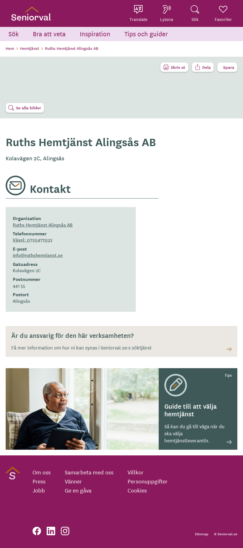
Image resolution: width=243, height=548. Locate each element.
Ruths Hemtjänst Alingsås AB (43, 224)
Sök (13, 33)
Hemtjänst (29, 48)
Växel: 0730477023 (32, 239)
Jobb (39, 490)
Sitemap (201, 533)
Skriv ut (178, 67)
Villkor (136, 472)
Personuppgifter (148, 481)
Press (39, 481)
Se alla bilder (28, 108)
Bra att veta (49, 33)
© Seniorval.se (225, 533)
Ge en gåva (78, 490)
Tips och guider (146, 33)
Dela (206, 67)
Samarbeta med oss (89, 472)
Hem (10, 48)
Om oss (42, 472)
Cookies (137, 490)
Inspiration (95, 33)
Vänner (73, 481)
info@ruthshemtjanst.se (38, 254)
